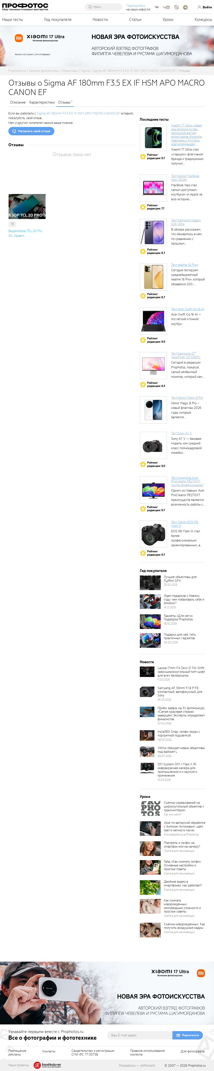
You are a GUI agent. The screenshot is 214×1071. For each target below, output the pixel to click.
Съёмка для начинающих (179, 851)
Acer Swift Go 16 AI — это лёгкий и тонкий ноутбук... (186, 319)
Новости (100, 19)
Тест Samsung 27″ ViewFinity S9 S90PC (186, 355)
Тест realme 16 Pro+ (184, 265)
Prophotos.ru (197, 1065)
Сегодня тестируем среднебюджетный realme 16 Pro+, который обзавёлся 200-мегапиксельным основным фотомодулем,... (188, 284)
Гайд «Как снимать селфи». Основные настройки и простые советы (182, 865)
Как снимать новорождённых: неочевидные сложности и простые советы (182, 906)
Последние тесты (154, 119)
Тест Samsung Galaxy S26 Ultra (186, 222)
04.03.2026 (171, 642)
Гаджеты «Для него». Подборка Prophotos (178, 618)
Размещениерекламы (17, 1053)
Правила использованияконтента (147, 1053)
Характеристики (42, 102)
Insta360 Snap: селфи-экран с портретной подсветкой (179, 734)
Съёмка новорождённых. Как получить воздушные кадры (184, 926)
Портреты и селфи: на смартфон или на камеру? (182, 845)
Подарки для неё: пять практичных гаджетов (180, 636)
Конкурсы (203, 19)
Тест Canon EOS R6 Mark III (184, 524)
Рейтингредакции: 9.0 (156, 340)
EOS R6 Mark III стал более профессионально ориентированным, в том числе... (185, 540)
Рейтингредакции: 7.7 (155, 207)
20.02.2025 (170, 585)
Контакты (48, 1051)
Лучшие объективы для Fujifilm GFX (180, 579)
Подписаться (190, 1035)
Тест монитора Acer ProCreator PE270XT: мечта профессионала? (187, 481)
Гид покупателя (57, 19)
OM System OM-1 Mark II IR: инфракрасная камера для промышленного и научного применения (177, 770)
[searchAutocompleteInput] (105, 7)
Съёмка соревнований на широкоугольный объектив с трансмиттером (184, 806)
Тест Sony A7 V (181, 433)
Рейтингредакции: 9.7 (156, 156)
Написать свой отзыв (34, 131)
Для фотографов (193, 1051)
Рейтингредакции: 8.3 (156, 384)
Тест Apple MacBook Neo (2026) (185, 178)
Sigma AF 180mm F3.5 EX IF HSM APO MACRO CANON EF (78, 113)
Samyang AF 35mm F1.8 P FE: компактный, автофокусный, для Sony (180, 692)
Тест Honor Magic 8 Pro (187, 398)
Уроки (168, 19)
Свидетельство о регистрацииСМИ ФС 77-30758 (92, 1053)
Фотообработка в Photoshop (181, 834)
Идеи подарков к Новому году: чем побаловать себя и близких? (184, 599)
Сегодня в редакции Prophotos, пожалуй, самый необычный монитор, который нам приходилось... (187, 371)
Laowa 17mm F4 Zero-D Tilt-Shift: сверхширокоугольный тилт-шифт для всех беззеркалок (181, 672)
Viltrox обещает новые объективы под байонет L (181, 750)
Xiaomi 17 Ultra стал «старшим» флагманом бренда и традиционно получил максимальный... (187, 158)
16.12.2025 (170, 607)
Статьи (135, 19)
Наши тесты (12, 19)
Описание (18, 102)
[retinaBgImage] (150, 582)
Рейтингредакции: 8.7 (156, 251)
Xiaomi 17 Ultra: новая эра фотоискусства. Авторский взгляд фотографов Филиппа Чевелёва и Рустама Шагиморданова (186, 134)
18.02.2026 (170, 623)
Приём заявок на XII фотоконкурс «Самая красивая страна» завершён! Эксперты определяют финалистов (181, 713)
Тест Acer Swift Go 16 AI (187, 309)
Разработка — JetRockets (137, 1065)
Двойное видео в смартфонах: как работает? (183, 883)
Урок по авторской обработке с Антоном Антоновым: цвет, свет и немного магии (184, 826)
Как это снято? (173, 814)
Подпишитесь (135, 6)
